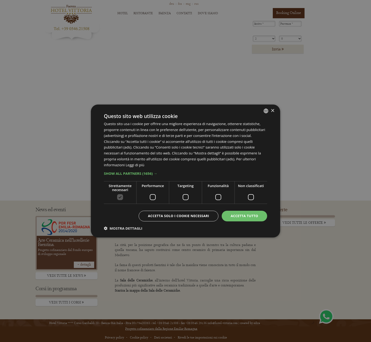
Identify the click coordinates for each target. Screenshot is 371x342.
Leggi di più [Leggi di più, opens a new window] (135, 164)
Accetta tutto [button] (244, 216)
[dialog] (185, 171)
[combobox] (266, 111)
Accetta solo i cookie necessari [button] (178, 216)
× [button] (272, 110)
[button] (185, 173)
